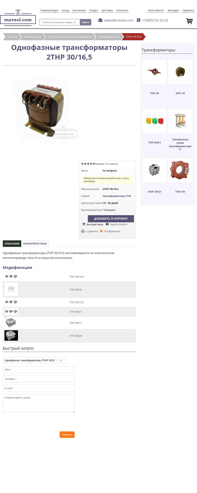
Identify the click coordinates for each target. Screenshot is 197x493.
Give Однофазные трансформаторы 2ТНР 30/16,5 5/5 (93, 163)
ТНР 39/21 (76, 311)
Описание (12, 243)
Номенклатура (49, 10)
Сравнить (188, 10)
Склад (65, 10)
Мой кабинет (156, 10)
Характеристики (35, 243)
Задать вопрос (119, 224)
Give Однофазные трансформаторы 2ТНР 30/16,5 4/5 (91, 163)
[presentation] (30, 422)
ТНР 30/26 (76, 289)
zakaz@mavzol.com (118, 20)
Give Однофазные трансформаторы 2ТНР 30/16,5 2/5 (85, 163)
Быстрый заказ (95, 224)
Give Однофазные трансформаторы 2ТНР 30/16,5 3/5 (88, 163)
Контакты (122, 10)
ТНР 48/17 (76, 323)
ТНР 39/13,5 (77, 302)
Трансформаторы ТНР (117, 196)
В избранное (112, 231)
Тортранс (109, 210)
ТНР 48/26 (76, 335)
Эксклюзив (79, 10)
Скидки (93, 10)
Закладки (173, 10)
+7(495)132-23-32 (155, 20)
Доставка (107, 10)
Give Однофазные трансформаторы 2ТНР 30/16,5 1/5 (82, 163)
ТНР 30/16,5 (77, 276)
